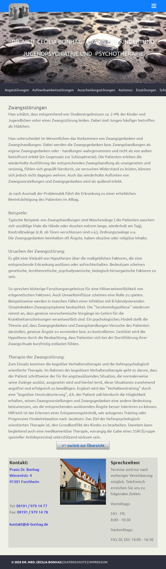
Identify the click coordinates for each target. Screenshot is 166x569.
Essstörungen (146, 90)
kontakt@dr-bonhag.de (28, 524)
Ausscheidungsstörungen (96, 90)
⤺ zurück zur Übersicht (83, 445)
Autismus (126, 90)
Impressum (98, 562)
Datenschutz (75, 562)
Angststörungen (17, 90)
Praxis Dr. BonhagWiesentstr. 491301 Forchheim (24, 475)
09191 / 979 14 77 (31, 505)
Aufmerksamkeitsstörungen (53, 90)
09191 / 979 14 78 (32, 511)
